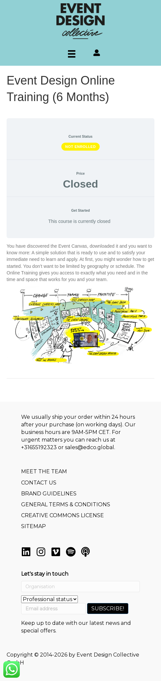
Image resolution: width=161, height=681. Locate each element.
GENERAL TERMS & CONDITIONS (65, 504)
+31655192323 (39, 447)
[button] (26, 552)
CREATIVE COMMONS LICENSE (62, 515)
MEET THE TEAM (44, 471)
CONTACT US (38, 483)
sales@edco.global (89, 447)
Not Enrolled (80, 147)
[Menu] (71, 54)
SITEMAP (33, 526)
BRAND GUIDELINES (49, 493)
